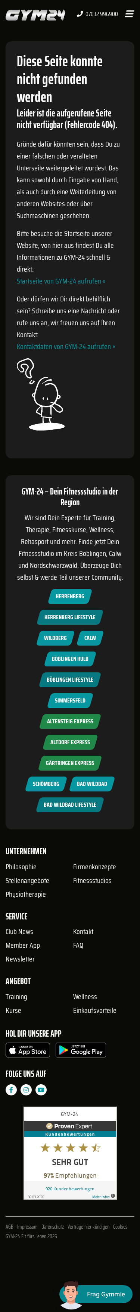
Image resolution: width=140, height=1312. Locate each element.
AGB (9, 1227)
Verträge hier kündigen (88, 1227)
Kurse (13, 1010)
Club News (19, 931)
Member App (23, 945)
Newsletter (20, 959)
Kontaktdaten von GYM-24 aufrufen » (66, 346)
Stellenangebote (27, 880)
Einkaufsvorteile (94, 1010)
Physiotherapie (26, 894)
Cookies (120, 1227)
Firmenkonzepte (94, 867)
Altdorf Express (70, 742)
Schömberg (46, 783)
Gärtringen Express (70, 763)
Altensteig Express (70, 721)
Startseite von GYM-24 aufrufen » (61, 281)
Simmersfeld (70, 700)
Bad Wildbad (92, 783)
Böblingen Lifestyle (70, 679)
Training (16, 996)
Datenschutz (52, 1227)
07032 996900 (97, 14)
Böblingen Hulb (70, 658)
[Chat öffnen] (96, 1294)
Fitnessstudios (92, 880)
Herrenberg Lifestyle (70, 617)
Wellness (85, 996)
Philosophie (21, 867)
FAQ (78, 945)
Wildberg (55, 638)
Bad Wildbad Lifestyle (70, 804)
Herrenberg (70, 596)
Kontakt (83, 931)
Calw (90, 638)
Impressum (27, 1227)
